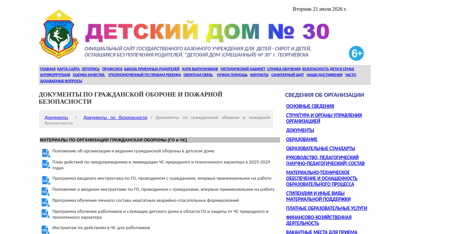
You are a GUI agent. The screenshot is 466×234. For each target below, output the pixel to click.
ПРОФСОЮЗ (112, 69)
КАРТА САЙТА (68, 69)
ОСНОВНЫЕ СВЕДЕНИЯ (310, 106)
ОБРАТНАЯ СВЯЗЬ (198, 74)
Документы (56, 117)
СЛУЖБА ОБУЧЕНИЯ (283, 69)
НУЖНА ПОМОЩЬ (232, 74)
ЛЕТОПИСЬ (91, 69)
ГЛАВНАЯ (48, 69)
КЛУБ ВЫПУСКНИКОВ (200, 69)
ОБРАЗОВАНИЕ (301, 139)
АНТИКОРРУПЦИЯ (55, 74)
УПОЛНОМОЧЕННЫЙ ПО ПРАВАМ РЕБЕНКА (144, 74)
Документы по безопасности (115, 117)
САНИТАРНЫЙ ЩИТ (287, 74)
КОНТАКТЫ (259, 74)
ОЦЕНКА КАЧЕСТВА (89, 74)
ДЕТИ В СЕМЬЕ (342, 69)
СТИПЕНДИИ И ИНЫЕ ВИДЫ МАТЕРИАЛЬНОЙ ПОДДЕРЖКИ (318, 196)
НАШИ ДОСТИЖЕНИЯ (324, 74)
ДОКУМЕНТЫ (300, 130)
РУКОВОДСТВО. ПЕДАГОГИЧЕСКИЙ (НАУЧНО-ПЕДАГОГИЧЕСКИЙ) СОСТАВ (325, 160)
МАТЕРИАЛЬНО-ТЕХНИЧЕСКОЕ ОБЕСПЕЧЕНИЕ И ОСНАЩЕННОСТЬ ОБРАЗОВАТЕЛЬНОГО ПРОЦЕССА (322, 178)
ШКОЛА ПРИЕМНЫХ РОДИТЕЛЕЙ (152, 69)
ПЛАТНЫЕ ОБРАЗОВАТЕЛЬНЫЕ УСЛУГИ (326, 208)
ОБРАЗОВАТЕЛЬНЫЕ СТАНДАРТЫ (320, 148)
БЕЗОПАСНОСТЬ (315, 69)
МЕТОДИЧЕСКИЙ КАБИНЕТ (242, 69)
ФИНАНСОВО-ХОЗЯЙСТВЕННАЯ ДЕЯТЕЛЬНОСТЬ (319, 220)
